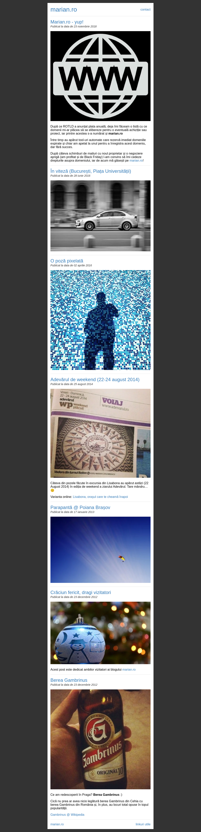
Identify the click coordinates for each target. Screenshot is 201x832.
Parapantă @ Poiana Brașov (80, 507)
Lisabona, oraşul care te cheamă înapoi (100, 496)
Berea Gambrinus (68, 680)
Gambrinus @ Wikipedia (67, 814)
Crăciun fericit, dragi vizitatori (80, 592)
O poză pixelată (66, 260)
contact (145, 9)
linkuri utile (143, 824)
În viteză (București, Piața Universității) (90, 171)
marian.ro (63, 9)
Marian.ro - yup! (66, 21)
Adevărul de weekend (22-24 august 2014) (95, 379)
